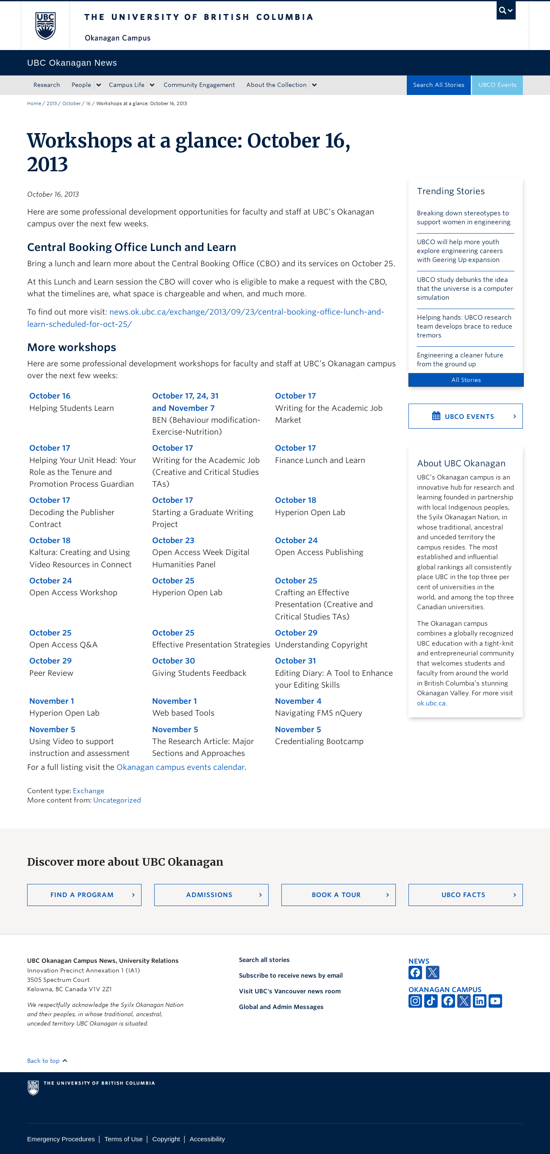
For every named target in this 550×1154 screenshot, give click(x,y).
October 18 (296, 500)
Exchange (88, 791)
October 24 (296, 540)
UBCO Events (497, 84)
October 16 (49, 395)
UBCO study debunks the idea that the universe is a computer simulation (465, 288)
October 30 (173, 660)
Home (34, 103)
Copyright (166, 1139)
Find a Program (82, 895)
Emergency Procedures (61, 1139)
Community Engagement (199, 84)
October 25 (173, 580)
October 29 (296, 632)
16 (88, 103)
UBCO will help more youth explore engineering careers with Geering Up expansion (460, 251)
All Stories (466, 379)
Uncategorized (117, 800)
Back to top (47, 1060)
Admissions (209, 895)
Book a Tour (336, 895)
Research (46, 84)
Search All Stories (438, 84)
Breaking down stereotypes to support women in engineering (464, 217)
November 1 (51, 701)
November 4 (298, 701)
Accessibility (207, 1139)
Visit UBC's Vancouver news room (290, 991)
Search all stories (264, 959)
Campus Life (126, 84)
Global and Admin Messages (281, 1006)
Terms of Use (124, 1139)
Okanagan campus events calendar (180, 767)
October (71, 103)
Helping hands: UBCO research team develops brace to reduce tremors (464, 326)
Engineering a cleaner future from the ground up (460, 359)
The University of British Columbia (45, 25)
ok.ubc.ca (431, 703)
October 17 (295, 395)
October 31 (295, 660)
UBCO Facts (464, 895)
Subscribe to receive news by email (291, 975)
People (81, 84)
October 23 (173, 540)
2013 (52, 103)
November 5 (52, 729)
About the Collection (276, 84)
